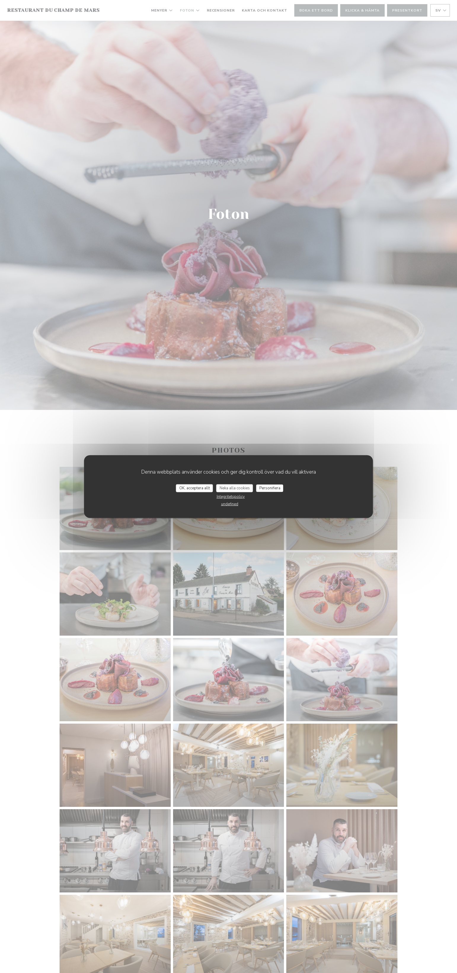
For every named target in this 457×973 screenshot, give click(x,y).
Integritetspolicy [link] (231, 496)
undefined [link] (229, 504)
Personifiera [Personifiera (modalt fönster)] (269, 487)
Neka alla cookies (235, 487)
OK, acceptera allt (194, 487)
